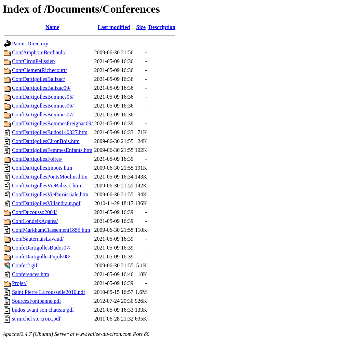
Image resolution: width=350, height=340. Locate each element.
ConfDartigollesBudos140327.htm (50, 132)
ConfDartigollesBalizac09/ (41, 88)
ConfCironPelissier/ (33, 61)
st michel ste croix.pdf (36, 319)
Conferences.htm (30, 274)
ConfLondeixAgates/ (35, 221)
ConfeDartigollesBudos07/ (41, 248)
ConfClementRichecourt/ (39, 70)
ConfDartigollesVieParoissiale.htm (50, 194)
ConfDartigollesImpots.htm (42, 168)
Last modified (114, 27)
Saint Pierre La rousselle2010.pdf (48, 292)
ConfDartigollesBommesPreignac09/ (52, 123)
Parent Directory (30, 43)
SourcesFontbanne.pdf (36, 301)
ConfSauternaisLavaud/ (38, 239)
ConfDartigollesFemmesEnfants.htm (52, 150)
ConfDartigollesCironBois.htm (46, 141)
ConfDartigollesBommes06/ (42, 106)
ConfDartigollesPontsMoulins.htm (50, 177)
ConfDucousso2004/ (34, 212)
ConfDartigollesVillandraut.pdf (46, 203)
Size (141, 27)
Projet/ (19, 283)
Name (52, 27)
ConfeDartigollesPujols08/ (41, 256)
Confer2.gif (24, 265)
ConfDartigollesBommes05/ (42, 97)
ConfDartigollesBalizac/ (38, 79)
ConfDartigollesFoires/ (37, 159)
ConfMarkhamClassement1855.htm (51, 230)
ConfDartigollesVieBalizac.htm (46, 185)
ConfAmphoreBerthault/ (38, 52)
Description (161, 27)
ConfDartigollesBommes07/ (42, 114)
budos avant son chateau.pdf (43, 310)
